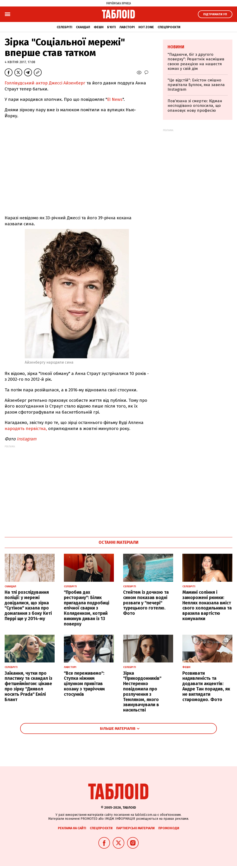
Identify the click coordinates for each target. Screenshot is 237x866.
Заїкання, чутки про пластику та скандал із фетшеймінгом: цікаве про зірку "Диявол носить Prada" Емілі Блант (28, 686)
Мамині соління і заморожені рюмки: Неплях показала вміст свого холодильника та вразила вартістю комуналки (207, 605)
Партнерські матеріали (135, 828)
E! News (114, 99)
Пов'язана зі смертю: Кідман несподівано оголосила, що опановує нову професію (195, 106)
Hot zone (146, 27)
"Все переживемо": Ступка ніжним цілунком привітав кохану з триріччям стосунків (84, 684)
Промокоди (168, 828)
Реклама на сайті (72, 828)
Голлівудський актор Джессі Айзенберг (45, 83)
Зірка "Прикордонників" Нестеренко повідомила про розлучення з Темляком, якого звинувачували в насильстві (142, 692)
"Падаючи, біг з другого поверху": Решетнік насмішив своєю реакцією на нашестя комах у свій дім (196, 61)
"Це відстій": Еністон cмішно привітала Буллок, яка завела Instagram (196, 85)
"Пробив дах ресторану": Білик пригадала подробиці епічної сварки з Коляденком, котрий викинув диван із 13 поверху (86, 608)
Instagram (26, 439)
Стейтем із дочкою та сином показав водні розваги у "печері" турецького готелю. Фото (146, 603)
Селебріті (64, 27)
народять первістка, (26, 428)
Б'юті (111, 27)
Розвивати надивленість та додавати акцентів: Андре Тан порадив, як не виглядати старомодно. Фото (206, 686)
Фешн (98, 27)
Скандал (83, 27)
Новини (176, 46)
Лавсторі (127, 27)
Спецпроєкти (169, 27)
